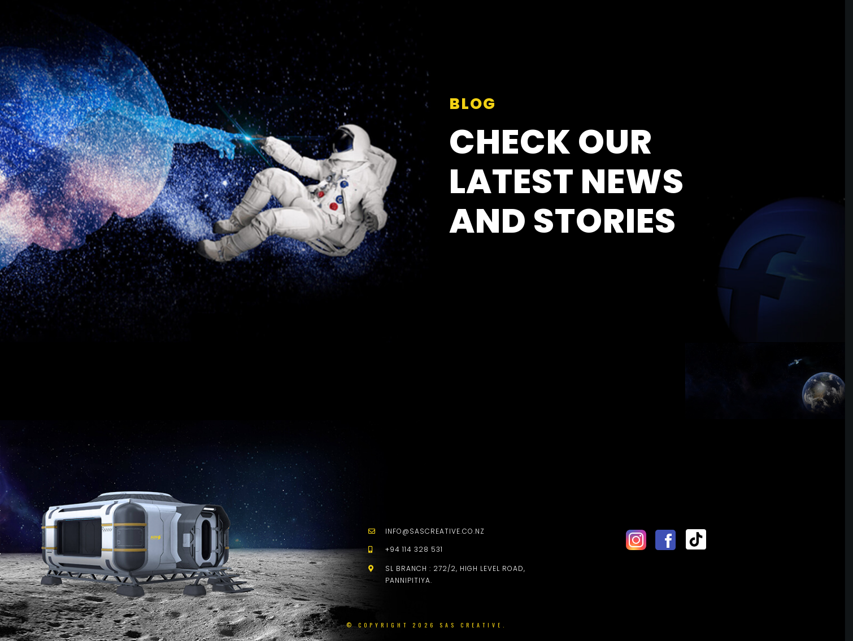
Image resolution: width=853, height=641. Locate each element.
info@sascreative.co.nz (435, 531)
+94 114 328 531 (414, 549)
